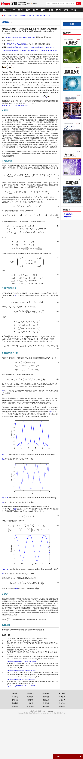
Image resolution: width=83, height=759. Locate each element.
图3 (15, 509)
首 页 (5, 10)
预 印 (35, 10)
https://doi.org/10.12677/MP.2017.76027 (15, 105)
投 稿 (28, 10)
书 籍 (51, 10)
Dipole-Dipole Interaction (48, 50)
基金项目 (6, 625)
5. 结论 (5, 594)
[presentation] (56, 168)
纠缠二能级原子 (24, 47)
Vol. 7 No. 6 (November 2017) (39, 15)
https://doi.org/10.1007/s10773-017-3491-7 (21, 679)
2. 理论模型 (7, 161)
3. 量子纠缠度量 (9, 288)
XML (33, 37)
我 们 (73, 10)
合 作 (66, 10)
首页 (5, 15)
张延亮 (23, 44)
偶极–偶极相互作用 (37, 47)
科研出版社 (68, 214)
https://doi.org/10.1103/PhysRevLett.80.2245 (21, 686)
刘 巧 (12, 44)
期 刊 (20, 10)
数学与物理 (13, 15)
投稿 (72, 24)
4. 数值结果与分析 (10, 353)
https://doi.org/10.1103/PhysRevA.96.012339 (22, 661)
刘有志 (17, 44)
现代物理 (23, 15)
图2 (50, 412)
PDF (24, 37)
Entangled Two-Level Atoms (28, 50)
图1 (3, 391)
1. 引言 (5, 110)
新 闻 (58, 10)
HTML (29, 37)
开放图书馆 (68, 217)
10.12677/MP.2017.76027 (13, 37)
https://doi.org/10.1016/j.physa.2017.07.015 (21, 670)
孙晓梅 (8, 44)
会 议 (43, 10)
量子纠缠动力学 (12, 47)
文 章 (13, 10)
